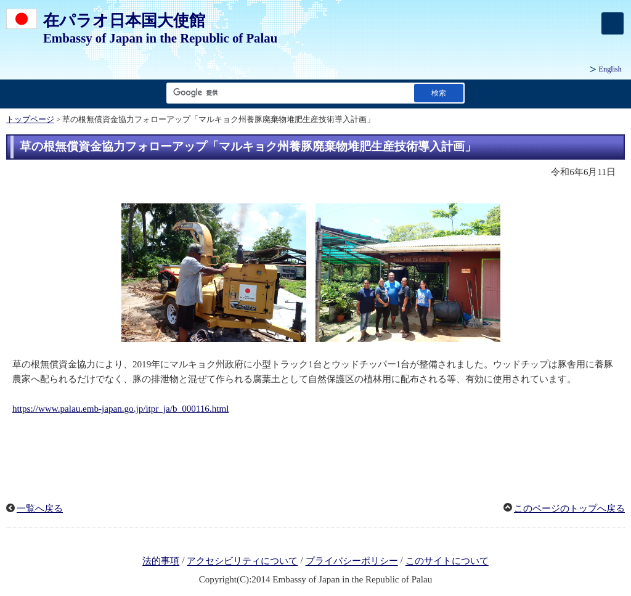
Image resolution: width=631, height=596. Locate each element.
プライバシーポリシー (352, 561)
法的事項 (160, 561)
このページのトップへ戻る (569, 508)
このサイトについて (447, 561)
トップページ (30, 119)
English (610, 69)
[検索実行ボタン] (438, 93)
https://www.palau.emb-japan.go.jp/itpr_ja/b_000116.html (120, 409)
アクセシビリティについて (242, 561)
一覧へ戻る (40, 508)
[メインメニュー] (612, 23)
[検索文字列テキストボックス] (288, 93)
